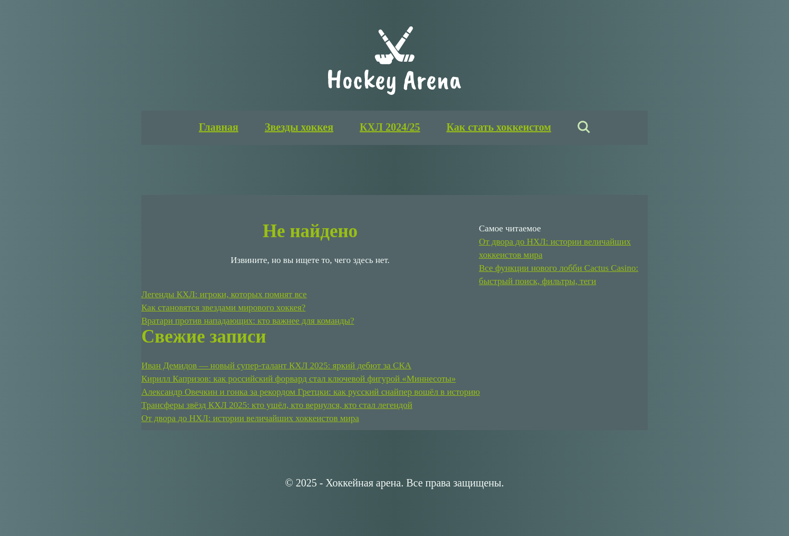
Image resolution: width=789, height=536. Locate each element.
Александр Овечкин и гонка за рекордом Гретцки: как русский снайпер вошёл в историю (310, 392)
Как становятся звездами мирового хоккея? (223, 308)
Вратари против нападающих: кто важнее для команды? (247, 321)
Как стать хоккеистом (498, 127)
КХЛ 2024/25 (390, 127)
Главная (218, 127)
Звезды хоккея (299, 127)
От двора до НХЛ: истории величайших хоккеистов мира (250, 418)
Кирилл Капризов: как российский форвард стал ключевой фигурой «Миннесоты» (298, 379)
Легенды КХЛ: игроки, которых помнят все (224, 294)
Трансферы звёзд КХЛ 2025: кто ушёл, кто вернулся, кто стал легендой (276, 405)
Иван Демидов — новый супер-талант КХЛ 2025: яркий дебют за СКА (276, 365)
